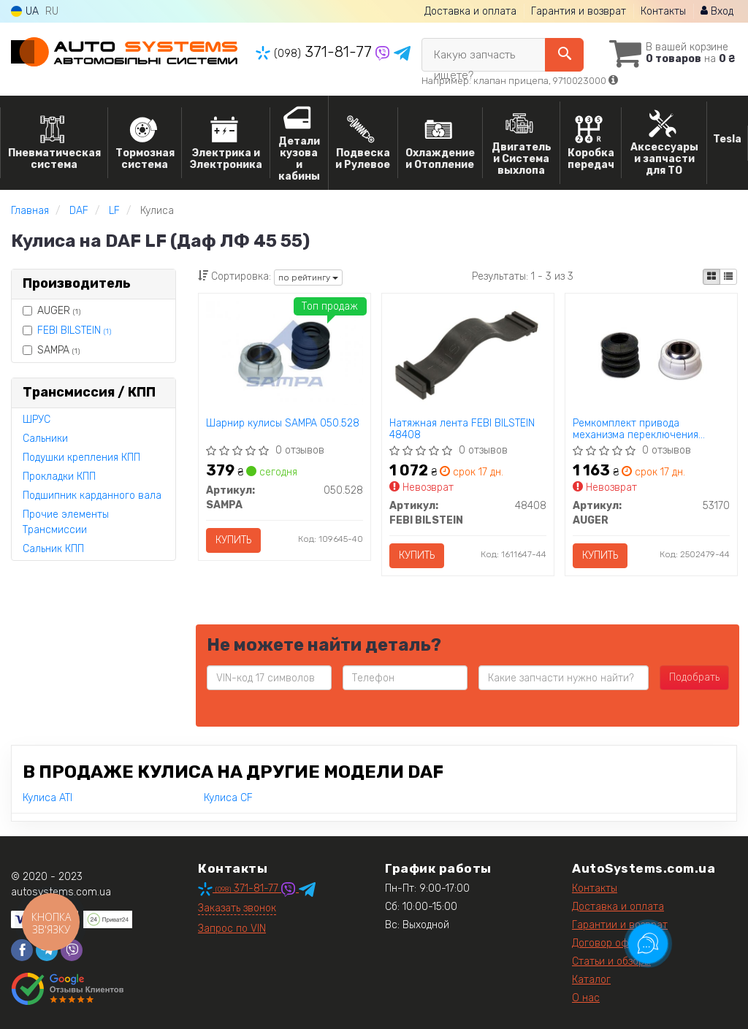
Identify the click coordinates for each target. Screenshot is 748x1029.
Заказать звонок (237, 908)
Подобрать (694, 677)
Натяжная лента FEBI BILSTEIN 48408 (462, 429)
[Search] (564, 55)
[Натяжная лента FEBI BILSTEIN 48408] (467, 352)
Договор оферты (612, 943)
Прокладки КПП (59, 476)
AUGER (51, 311)
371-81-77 (315, 52)
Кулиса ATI (47, 798)
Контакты (663, 11)
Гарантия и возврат (578, 11)
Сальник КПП (53, 549)
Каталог (591, 979)
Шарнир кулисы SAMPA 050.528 (282, 423)
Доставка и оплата (470, 11)
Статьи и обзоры (611, 961)
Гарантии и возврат (620, 925)
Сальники (45, 438)
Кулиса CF (228, 798)
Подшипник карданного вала (92, 495)
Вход (717, 11)
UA (25, 11)
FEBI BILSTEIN (74, 330)
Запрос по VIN (232, 928)
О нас (586, 998)
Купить (233, 540)
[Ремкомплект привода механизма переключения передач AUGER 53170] (651, 357)
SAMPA (51, 350)
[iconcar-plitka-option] (711, 277)
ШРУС (36, 419)
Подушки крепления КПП (81, 457)
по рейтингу (308, 277)
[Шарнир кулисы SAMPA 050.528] (284, 352)
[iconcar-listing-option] (728, 277)
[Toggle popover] (648, 943)
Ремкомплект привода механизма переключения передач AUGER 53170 (635, 429)
